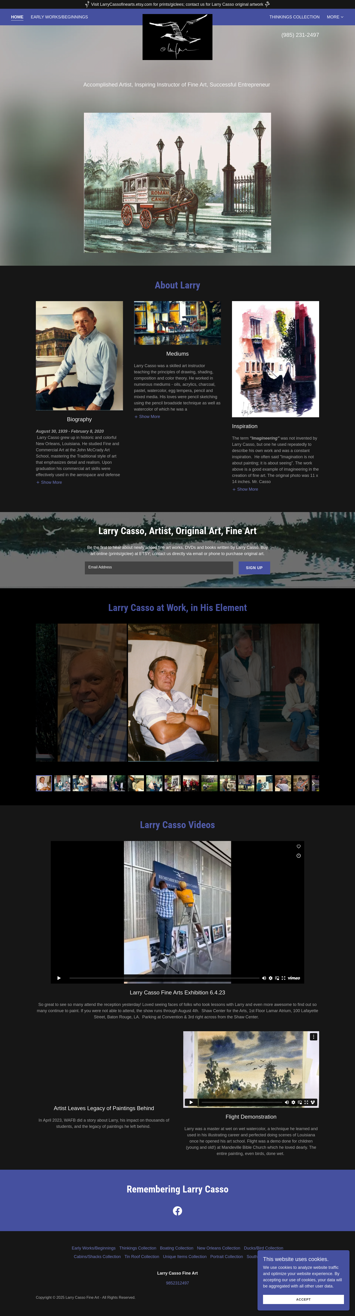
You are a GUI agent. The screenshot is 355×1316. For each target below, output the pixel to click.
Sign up (254, 568)
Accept (303, 1299)
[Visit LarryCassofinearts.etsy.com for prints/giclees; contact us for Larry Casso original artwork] (177, 4)
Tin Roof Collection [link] (141, 1256)
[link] (177, 16)
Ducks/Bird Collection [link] (263, 1248)
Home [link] (17, 17)
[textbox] (159, 568)
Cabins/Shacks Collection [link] (97, 1256)
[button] (335, 17)
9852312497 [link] (177, 1283)
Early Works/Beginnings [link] (59, 17)
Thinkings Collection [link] (294, 17)
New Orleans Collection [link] (218, 1248)
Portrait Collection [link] (226, 1256)
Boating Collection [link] (176, 1248)
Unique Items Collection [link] (185, 1256)
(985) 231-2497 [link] (300, 35)
